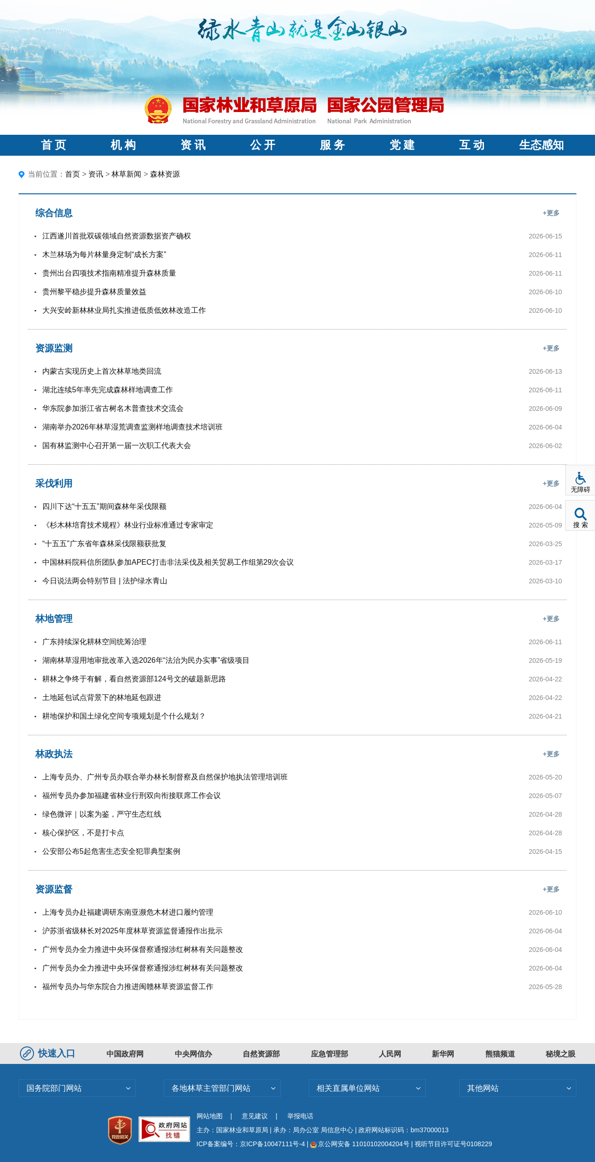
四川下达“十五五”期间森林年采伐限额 (104, 506)
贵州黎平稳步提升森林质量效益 (94, 292)
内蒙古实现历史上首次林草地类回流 (101, 371)
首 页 (53, 145)
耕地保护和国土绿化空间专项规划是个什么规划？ (124, 716)
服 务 (332, 145)
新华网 (443, 1054)
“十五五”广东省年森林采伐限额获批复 (104, 544)
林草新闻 (126, 174)
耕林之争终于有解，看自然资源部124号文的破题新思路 (134, 679)
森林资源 (165, 174)
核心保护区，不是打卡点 (83, 833)
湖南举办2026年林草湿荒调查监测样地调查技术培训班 (132, 427)
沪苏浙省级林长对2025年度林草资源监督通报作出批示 (132, 931)
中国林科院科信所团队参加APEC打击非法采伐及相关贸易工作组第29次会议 (168, 562)
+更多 (551, 213)
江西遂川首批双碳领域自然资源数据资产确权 (116, 236)
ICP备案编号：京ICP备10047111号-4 (252, 1144)
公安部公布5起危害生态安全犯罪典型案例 (111, 851)
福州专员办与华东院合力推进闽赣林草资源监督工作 (127, 986)
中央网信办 (193, 1054)
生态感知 (541, 145)
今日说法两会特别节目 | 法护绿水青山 (104, 581)
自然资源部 (261, 1054)
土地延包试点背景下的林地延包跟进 (101, 697)
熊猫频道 (500, 1054)
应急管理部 (329, 1054)
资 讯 (192, 145)
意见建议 (255, 1116)
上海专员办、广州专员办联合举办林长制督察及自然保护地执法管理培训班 (165, 777)
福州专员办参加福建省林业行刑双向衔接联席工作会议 (131, 795)
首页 (72, 174)
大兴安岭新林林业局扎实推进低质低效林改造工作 (124, 310)
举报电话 (300, 1116)
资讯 (95, 174)
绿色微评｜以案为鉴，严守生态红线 (101, 814)
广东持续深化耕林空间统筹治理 (94, 642)
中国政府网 (125, 1054)
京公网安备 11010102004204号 (359, 1144)
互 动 (471, 145)
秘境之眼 (560, 1054)
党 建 (402, 145)
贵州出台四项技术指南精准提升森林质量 (109, 273)
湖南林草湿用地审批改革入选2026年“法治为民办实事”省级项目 (146, 660)
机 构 (123, 145)
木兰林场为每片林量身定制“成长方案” (104, 254)
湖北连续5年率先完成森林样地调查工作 (107, 390)
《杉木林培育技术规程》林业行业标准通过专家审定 (127, 525)
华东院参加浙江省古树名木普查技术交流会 (113, 408)
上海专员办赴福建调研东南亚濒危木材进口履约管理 (127, 912)
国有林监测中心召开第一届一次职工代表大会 (116, 445)
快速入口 (49, 1053)
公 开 (262, 145)
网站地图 (210, 1116)
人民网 (390, 1054)
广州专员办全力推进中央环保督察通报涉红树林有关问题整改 (142, 949)
